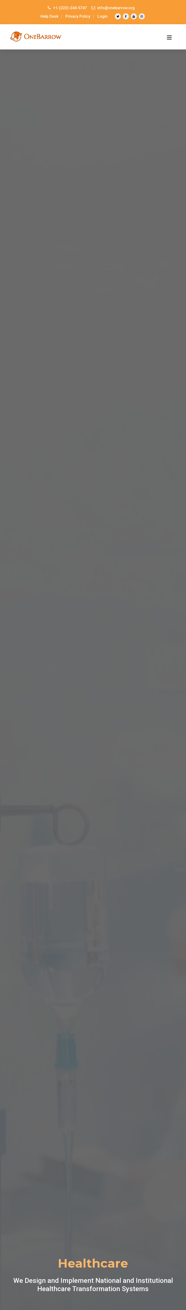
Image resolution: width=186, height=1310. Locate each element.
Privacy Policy (77, 16)
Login (102, 16)
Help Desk (49, 16)
